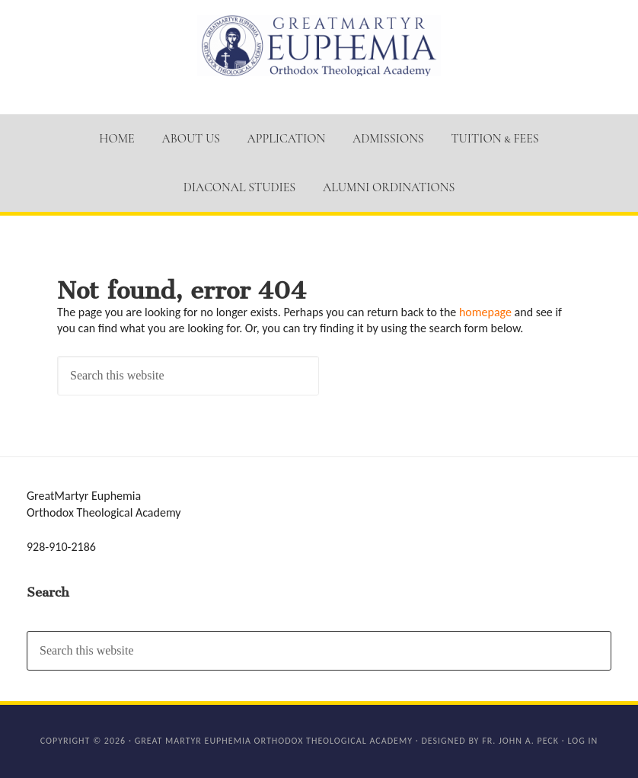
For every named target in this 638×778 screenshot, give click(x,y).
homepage (485, 312)
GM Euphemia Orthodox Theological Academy (319, 45)
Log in (582, 740)
